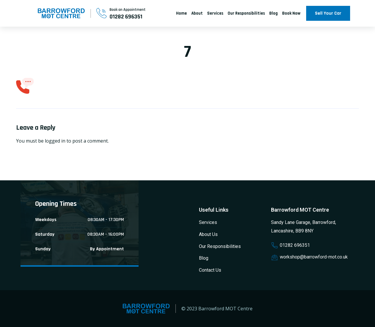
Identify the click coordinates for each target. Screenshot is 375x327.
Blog (273, 13)
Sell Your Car (328, 13)
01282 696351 (126, 16)
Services (215, 13)
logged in (55, 141)
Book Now (291, 13)
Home (181, 13)
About (197, 13)
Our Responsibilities (246, 13)
